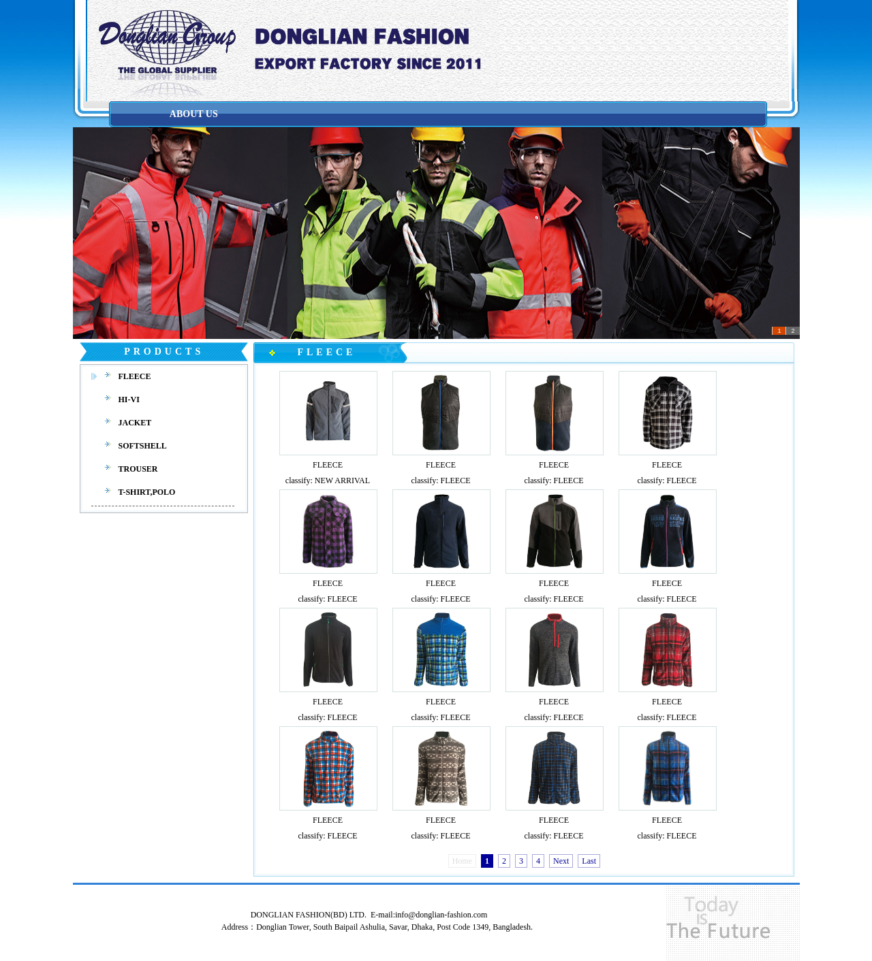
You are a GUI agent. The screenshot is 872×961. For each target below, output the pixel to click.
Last (589, 861)
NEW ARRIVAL (342, 480)
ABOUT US (194, 114)
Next (561, 861)
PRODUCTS (164, 351)
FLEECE (328, 465)
